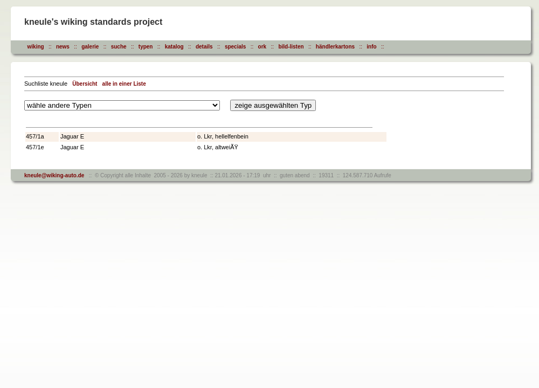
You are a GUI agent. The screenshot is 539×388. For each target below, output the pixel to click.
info (371, 47)
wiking (35, 47)
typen (146, 47)
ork (262, 47)
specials (235, 47)
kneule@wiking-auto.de (54, 175)
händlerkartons (335, 47)
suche (119, 47)
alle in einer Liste (124, 84)
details (204, 47)
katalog (174, 47)
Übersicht (84, 84)
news (63, 47)
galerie (90, 47)
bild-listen (290, 47)
